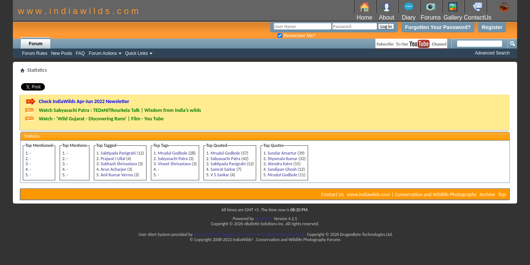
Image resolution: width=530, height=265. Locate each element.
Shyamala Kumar (282, 158)
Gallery (453, 17)
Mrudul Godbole (172, 153)
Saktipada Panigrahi (118, 153)
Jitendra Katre (280, 163)
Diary (409, 17)
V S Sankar (220, 174)
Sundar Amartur (282, 153)
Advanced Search (492, 53)
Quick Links (136, 53)
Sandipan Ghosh (282, 169)
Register (492, 27)
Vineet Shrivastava (174, 163)
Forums (431, 17)
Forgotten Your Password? (438, 27)
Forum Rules (34, 53)
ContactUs (477, 17)
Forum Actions (103, 53)
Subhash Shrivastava (119, 163)
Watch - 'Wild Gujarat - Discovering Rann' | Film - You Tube (101, 119)
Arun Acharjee (114, 169)
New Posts (61, 53)
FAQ (80, 53)
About (386, 17)
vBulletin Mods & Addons (283, 234)
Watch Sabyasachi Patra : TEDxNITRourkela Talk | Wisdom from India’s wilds (120, 110)
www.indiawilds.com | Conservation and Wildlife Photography (412, 194)
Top (502, 194)
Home (364, 17)
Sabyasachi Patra (173, 158)
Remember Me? (296, 35)
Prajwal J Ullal (113, 158)
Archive (487, 194)
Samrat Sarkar (223, 169)
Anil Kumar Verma (117, 174)
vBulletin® (264, 218)
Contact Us (332, 194)
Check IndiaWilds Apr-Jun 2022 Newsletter (84, 101)
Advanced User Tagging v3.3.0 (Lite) (225, 234)
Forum (35, 43)
